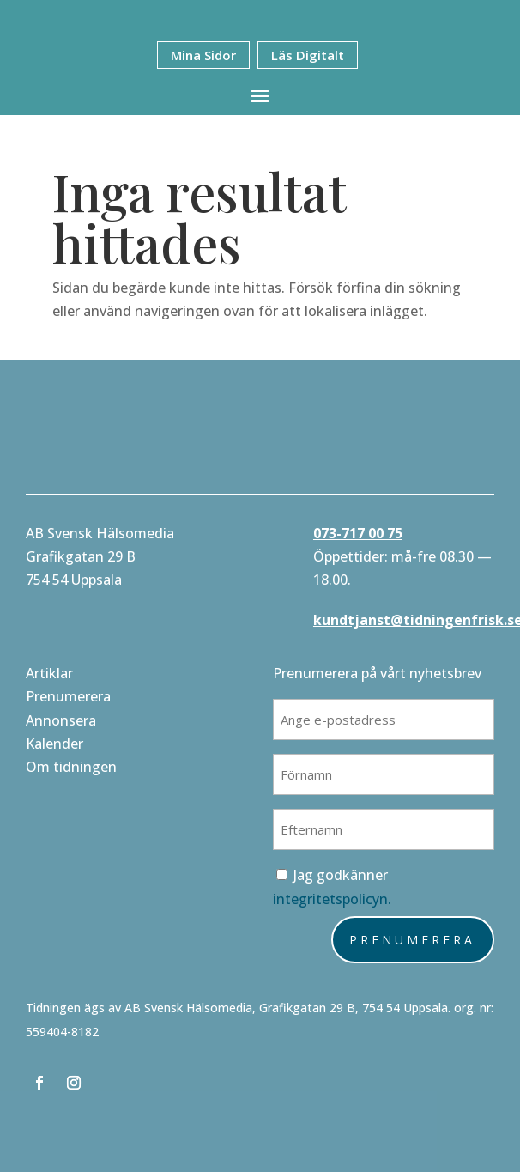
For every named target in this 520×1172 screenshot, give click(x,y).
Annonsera (61, 720)
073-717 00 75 (357, 533)
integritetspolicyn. (332, 899)
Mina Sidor (203, 55)
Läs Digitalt (307, 55)
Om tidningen (71, 766)
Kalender (54, 743)
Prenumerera (68, 696)
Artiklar (49, 673)
